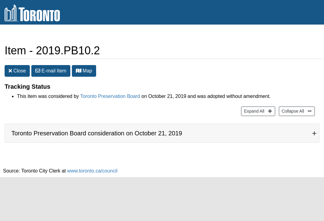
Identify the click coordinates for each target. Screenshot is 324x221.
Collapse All (292, 111)
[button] (78, 70)
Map (84, 70)
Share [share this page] (304, 34)
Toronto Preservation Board (110, 96)
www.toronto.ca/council (92, 170)
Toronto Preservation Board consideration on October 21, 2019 (96, 133)
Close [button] (17, 70)
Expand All (253, 111)
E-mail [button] (50, 70)
